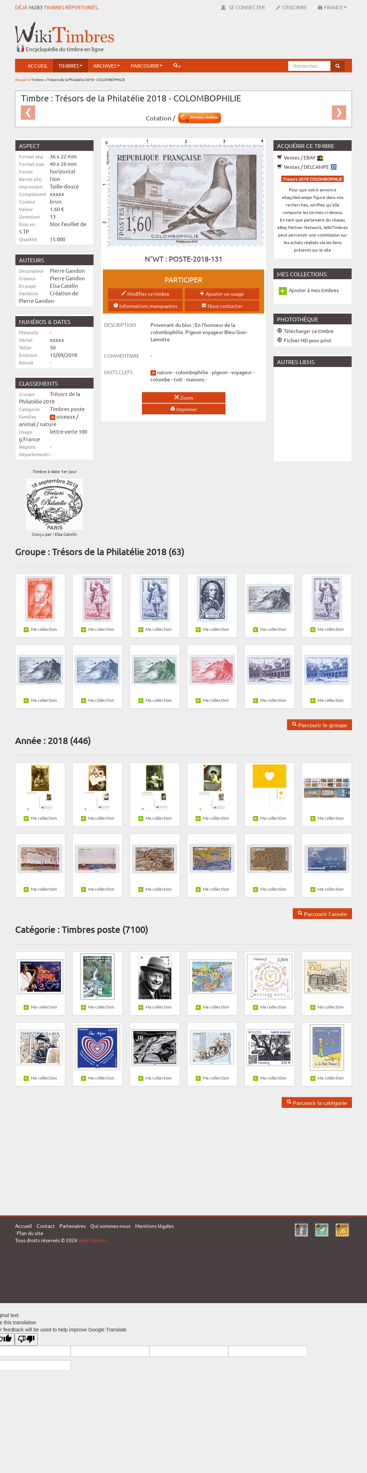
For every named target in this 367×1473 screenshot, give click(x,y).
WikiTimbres (92, 1240)
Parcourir (146, 65)
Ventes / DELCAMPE (307, 166)
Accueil (38, 65)
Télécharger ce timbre (305, 331)
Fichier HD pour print (304, 340)
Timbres (70, 65)
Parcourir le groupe (319, 724)
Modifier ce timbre (145, 293)
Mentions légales (154, 1225)
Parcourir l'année (322, 913)
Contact (46, 1225)
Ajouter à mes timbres (314, 290)
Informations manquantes (145, 305)
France (332, 7)
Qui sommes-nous (110, 1225)
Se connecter (243, 7)
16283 (35, 7)
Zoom (183, 397)
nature (48, 423)
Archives (106, 65)
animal (27, 423)
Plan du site (30, 1233)
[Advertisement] (221, 38)
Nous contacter (221, 305)
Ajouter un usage (222, 293)
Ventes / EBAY (300, 157)
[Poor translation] (26, 1339)
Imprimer (183, 409)
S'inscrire (291, 7)
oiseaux (65, 416)
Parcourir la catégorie (316, 1102)
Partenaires (72, 1225)
